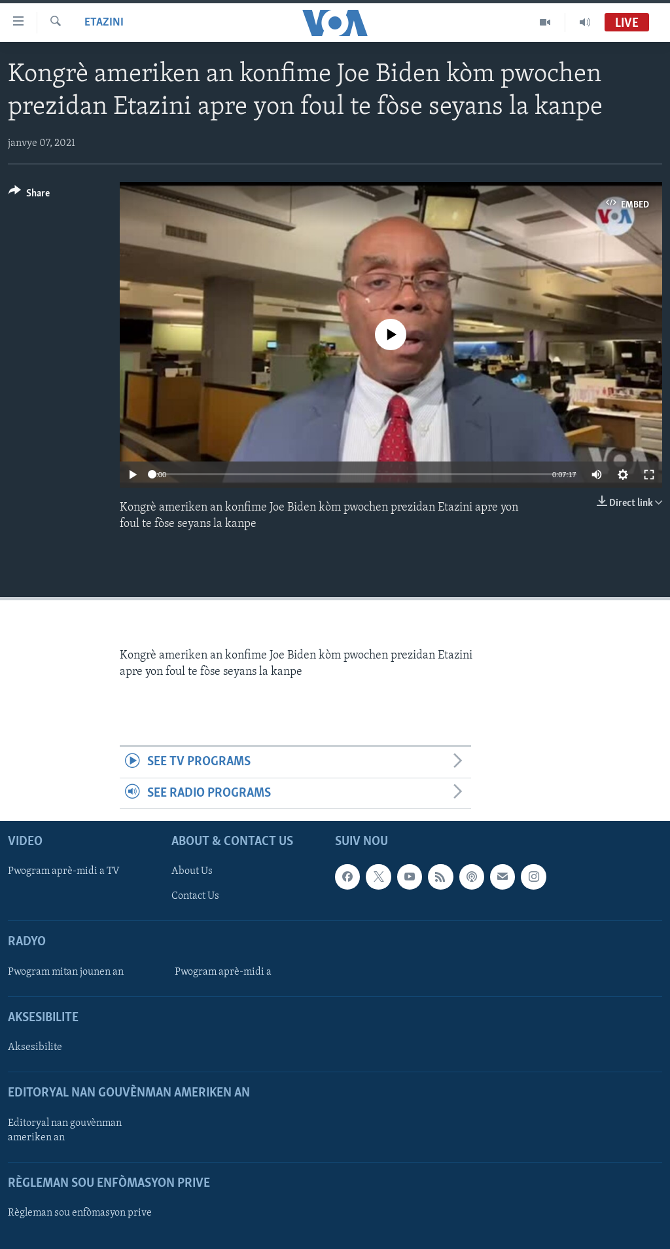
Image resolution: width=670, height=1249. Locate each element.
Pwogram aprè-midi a (223, 972)
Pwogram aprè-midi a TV (64, 871)
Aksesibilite (35, 1047)
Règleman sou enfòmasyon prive (80, 1213)
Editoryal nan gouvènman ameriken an (65, 1130)
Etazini (104, 22)
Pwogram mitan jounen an (66, 972)
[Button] (29, 195)
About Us (192, 871)
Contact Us (195, 896)
